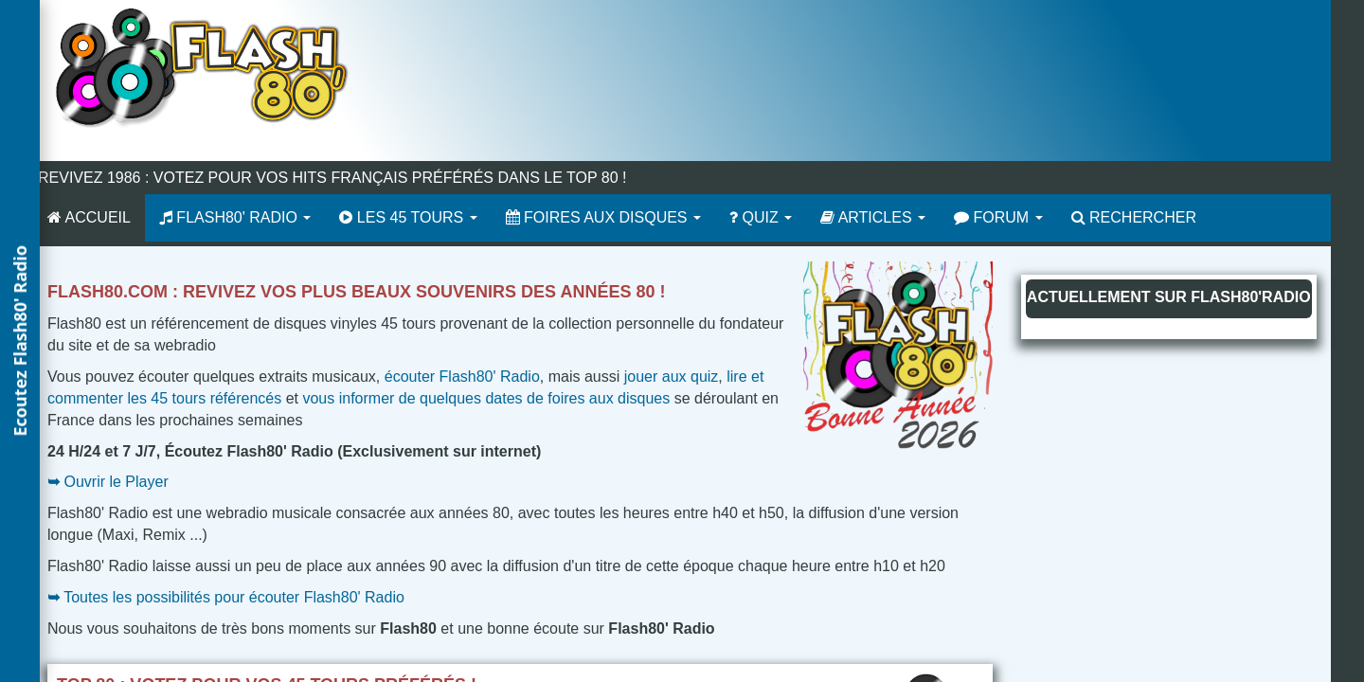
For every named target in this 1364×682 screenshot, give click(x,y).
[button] (20, 341)
